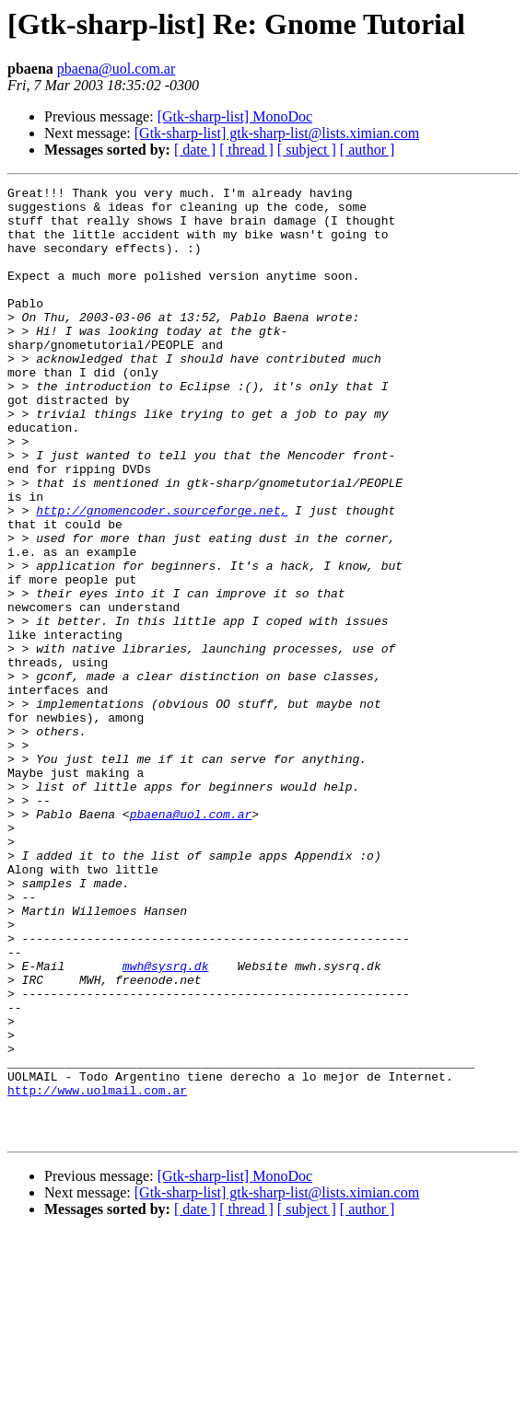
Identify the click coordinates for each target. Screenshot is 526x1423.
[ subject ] (306, 149)
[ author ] (367, 149)
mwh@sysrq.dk (166, 1123)
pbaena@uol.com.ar (116, 68)
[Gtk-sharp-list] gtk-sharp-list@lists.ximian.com (276, 133)
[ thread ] (246, 149)
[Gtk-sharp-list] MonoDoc (235, 116)
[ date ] (195, 149)
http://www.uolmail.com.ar (97, 1272)
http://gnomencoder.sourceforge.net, (161, 576)
